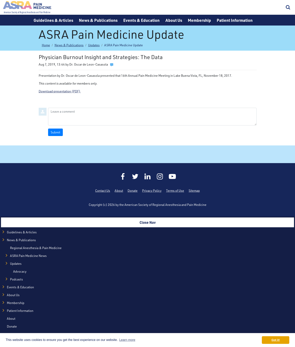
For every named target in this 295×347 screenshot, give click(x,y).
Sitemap (194, 191)
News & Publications (98, 20)
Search (288, 7)
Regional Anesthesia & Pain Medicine (36, 248)
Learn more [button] (127, 340)
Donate (133, 191)
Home (27, 7)
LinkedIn (148, 176)
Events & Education (141, 20)
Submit (55, 132)
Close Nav (148, 222)
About (119, 191)
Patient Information (235, 20)
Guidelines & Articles (53, 20)
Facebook (123, 176)
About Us (173, 20)
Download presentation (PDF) (60, 91)
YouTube (172, 176)
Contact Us (102, 191)
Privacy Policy (152, 191)
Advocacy (19, 271)
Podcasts (16, 279)
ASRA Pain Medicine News (28, 256)
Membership (199, 20)
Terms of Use (175, 191)
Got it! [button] (275, 340)
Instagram (160, 176)
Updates (94, 45)
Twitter (135, 176)
